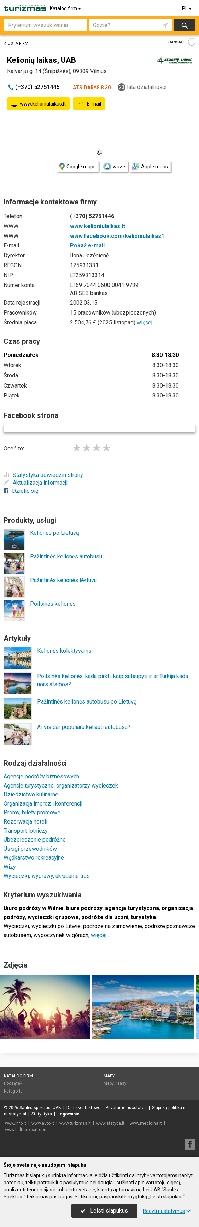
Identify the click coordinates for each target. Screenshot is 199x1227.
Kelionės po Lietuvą (54, 532)
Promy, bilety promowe (32, 812)
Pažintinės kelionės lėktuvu (63, 580)
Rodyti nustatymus (167, 1211)
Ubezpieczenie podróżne (35, 839)
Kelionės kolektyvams (64, 650)
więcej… (100, 935)
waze (114, 166)
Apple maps (150, 166)
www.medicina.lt (146, 1123)
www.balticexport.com (26, 1129)
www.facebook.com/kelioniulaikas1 (117, 236)
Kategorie (13, 1091)
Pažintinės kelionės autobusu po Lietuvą (87, 701)
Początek (13, 1083)
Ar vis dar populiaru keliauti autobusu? (83, 727)
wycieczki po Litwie (56, 926)
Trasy (121, 1083)
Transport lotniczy (26, 830)
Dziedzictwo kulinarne (31, 794)
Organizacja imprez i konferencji (43, 803)
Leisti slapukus (104, 1210)
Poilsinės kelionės (53, 603)
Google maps (77, 166)
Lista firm (16, 43)
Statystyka (41, 1114)
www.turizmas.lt (75, 1123)
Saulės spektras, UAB (40, 1107)
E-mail (89, 104)
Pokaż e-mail (87, 245)
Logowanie (68, 1114)
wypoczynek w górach (61, 935)
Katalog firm (66, 8)
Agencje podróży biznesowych (41, 776)
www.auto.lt (42, 1123)
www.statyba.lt (110, 1123)
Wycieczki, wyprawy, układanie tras (47, 876)
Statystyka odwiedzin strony (43, 475)
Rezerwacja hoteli (25, 821)
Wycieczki (16, 926)
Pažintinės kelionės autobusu (66, 556)
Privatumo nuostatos (126, 1107)
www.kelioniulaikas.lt (38, 104)
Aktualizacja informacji (36, 482)
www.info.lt (15, 1123)
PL (187, 8)
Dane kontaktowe (83, 1107)
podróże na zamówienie (112, 926)
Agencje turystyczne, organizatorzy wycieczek (61, 785)
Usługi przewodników (30, 848)
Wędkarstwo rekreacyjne (34, 857)
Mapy (109, 1075)
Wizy (10, 866)
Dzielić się (21, 490)
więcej (144, 322)
